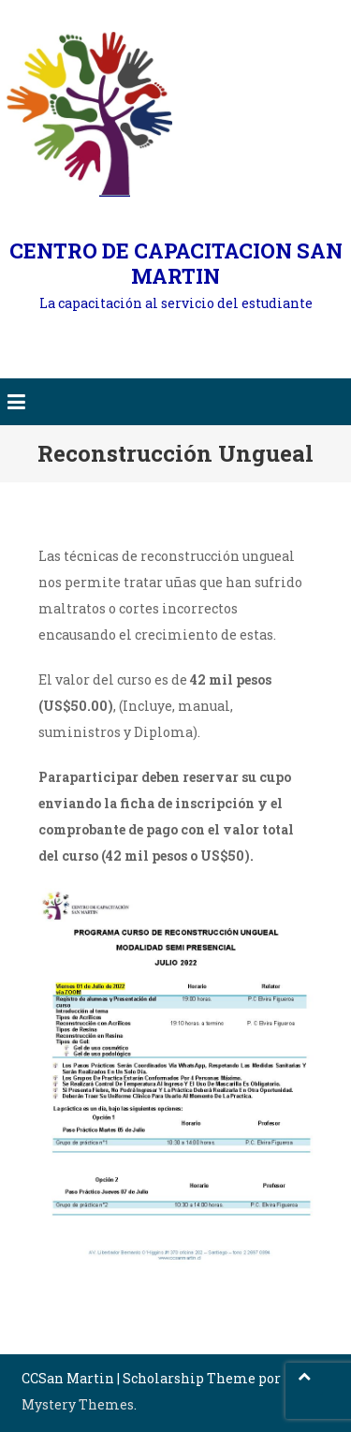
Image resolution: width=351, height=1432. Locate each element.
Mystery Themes (78, 1404)
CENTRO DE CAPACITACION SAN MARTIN (176, 263)
